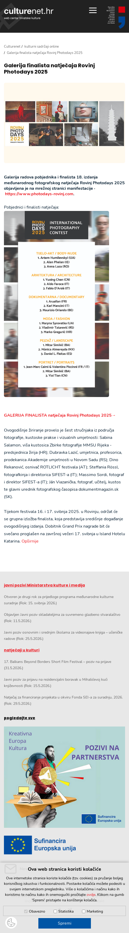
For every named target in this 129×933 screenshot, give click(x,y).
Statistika (66, 911)
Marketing (95, 911)
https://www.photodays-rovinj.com (39, 194)
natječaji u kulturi (21, 650)
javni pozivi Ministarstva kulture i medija (44, 585)
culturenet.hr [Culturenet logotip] (28, 13)
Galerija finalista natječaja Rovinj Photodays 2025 (49, 68)
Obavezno (37, 911)
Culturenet (12, 46)
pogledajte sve (19, 717)
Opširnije (30, 541)
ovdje (91, 894)
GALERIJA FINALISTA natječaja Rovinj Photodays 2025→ (60, 415)
